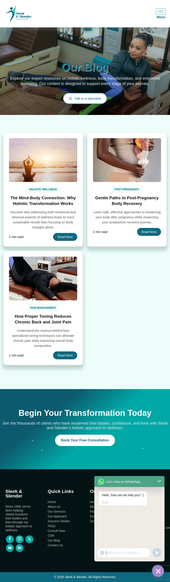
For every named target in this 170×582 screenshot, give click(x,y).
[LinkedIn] (19, 548)
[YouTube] (10, 548)
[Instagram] (19, 539)
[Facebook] (10, 539)
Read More (65, 237)
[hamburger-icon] (161, 11)
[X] (29, 539)
